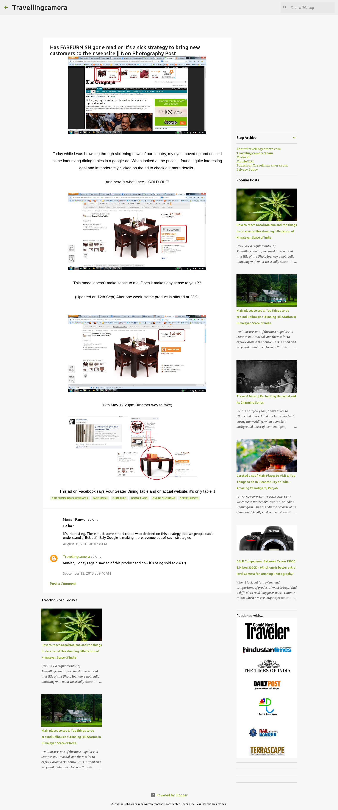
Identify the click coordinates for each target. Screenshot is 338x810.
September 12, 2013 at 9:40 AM (87, 573)
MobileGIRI (245, 161)
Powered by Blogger (169, 795)
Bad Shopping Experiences (70, 498)
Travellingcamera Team (254, 153)
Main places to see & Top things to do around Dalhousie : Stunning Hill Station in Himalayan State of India (71, 737)
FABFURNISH (100, 498)
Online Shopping (163, 498)
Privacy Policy (247, 169)
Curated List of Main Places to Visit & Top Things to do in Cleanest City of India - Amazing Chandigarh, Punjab (265, 482)
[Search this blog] (312, 7)
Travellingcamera (39, 7)
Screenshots (189, 498)
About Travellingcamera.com (258, 149)
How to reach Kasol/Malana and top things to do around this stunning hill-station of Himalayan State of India (71, 651)
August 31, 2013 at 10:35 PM (85, 544)
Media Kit (243, 157)
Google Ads (139, 498)
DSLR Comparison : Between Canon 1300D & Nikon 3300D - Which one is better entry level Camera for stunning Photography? (266, 568)
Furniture (119, 498)
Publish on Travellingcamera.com (262, 165)
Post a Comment (63, 584)
